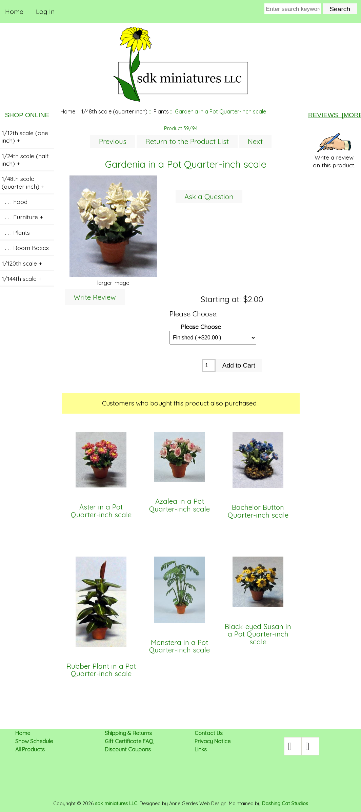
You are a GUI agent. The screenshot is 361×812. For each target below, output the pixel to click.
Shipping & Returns (128, 733)
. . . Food (14, 201)
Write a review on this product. (334, 151)
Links (201, 749)
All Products (30, 749)
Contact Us (209, 733)
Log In (45, 11)
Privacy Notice (212, 741)
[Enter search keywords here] (292, 8)
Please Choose (201, 326)
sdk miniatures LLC (116, 803)
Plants (161, 111)
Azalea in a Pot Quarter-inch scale (179, 505)
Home (14, 11)
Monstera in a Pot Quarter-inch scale (179, 646)
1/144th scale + (22, 278)
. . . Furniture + (22, 217)
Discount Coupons (128, 749)
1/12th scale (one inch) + (25, 136)
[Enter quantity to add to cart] (209, 365)
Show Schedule (34, 741)
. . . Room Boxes (25, 247)
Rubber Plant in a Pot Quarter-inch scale (101, 670)
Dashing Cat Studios (285, 803)
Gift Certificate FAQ (129, 741)
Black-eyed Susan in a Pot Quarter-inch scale (258, 634)
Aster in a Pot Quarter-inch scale (101, 511)
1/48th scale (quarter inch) (114, 111)
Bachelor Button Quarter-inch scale (258, 511)
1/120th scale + (22, 263)
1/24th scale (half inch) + (25, 159)
